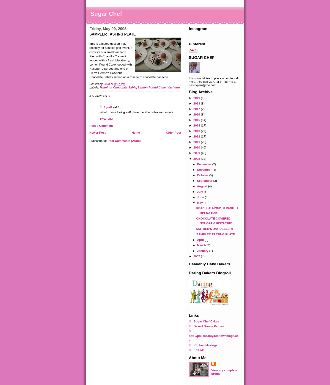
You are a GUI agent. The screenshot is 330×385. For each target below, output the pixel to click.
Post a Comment (101, 125)
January (203, 251)
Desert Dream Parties (209, 326)
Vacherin (173, 87)
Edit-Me (199, 350)
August (202, 186)
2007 (197, 256)
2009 (197, 153)
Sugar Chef (106, 13)
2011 (197, 142)
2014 (197, 125)
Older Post (173, 132)
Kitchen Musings (205, 345)
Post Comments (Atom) (124, 141)
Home (136, 132)
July (200, 191)
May (200, 202)
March (202, 245)
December (204, 164)
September (205, 180)
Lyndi (108, 107)
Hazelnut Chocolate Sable (118, 87)
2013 (197, 131)
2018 (197, 103)
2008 (197, 158)
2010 (197, 147)
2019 (197, 98)
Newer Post (97, 132)
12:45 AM (106, 119)
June (201, 197)
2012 (197, 136)
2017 (197, 109)
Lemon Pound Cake (152, 87)
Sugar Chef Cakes (206, 321)
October (203, 175)
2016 (197, 114)
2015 (197, 120)
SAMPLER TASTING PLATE (215, 234)
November (204, 169)
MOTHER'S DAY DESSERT (215, 229)
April (201, 240)
